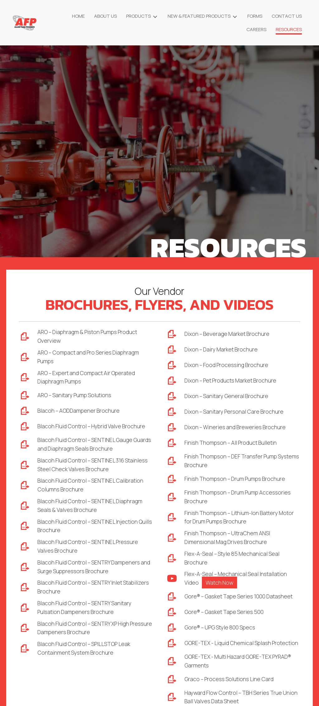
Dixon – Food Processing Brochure (228, 365)
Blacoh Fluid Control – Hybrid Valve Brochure (93, 428)
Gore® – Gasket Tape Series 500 (226, 616)
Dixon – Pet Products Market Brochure (232, 380)
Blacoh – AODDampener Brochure (79, 412)
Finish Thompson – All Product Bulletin (232, 443)
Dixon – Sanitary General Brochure (227, 396)
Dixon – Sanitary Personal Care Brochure (235, 412)
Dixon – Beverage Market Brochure (228, 334)
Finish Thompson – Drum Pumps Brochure (237, 479)
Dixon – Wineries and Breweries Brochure (236, 427)
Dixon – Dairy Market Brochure (222, 349)
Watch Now (220, 586)
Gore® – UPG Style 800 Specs (222, 631)
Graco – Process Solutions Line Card (231, 689)
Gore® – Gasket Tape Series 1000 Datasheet (241, 600)
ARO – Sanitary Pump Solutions (76, 397)
